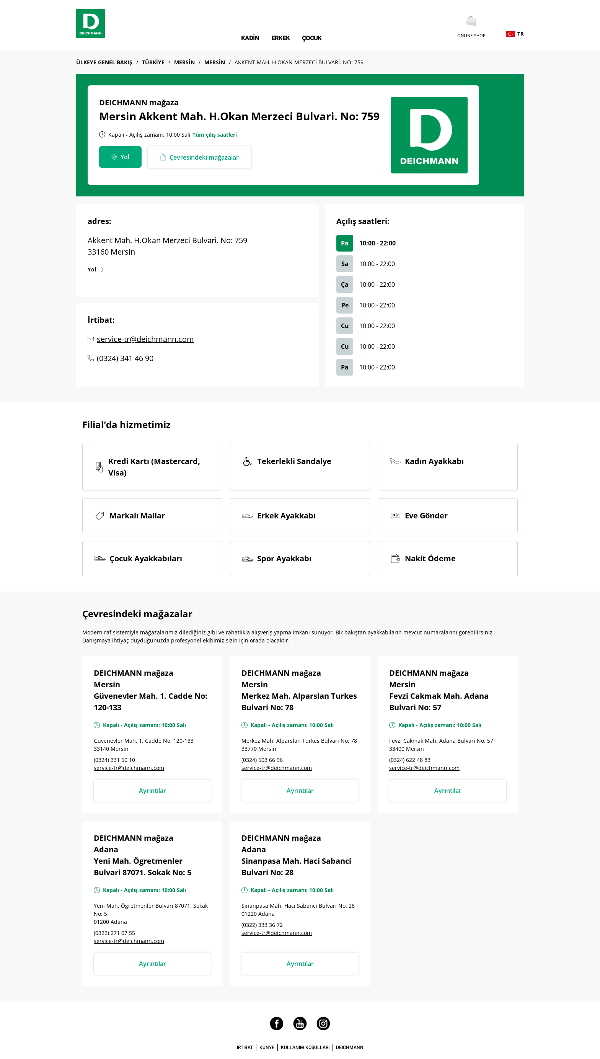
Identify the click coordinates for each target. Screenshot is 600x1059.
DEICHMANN (350, 1047)
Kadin (250, 38)
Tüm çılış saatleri (214, 134)
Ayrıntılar (152, 790)
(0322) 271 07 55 (114, 932)
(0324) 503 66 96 (262, 759)
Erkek (280, 38)
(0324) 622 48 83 (409, 759)
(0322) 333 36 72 (262, 924)
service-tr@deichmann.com (145, 339)
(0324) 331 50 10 (114, 759)
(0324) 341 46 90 (125, 358)
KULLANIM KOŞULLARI (305, 1047)
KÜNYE (266, 1047)
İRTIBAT (245, 1047)
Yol (92, 269)
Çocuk (311, 38)
